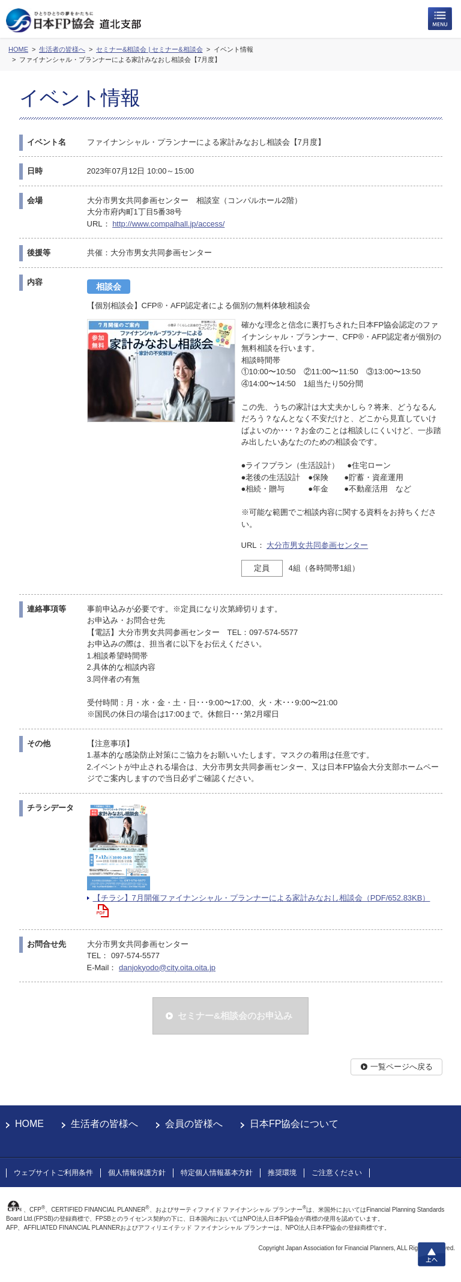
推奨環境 (282, 1172)
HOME (29, 1124)
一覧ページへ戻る (401, 1066)
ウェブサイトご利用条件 (53, 1172)
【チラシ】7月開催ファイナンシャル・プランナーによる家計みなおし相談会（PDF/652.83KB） (261, 897)
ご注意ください (337, 1172)
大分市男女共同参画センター (317, 545)
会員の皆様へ (194, 1124)
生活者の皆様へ (104, 1124)
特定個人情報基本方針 (217, 1172)
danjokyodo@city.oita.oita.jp (167, 967)
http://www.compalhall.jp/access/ (168, 223)
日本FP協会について (294, 1124)
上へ (431, 1254)
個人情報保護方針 (137, 1172)
